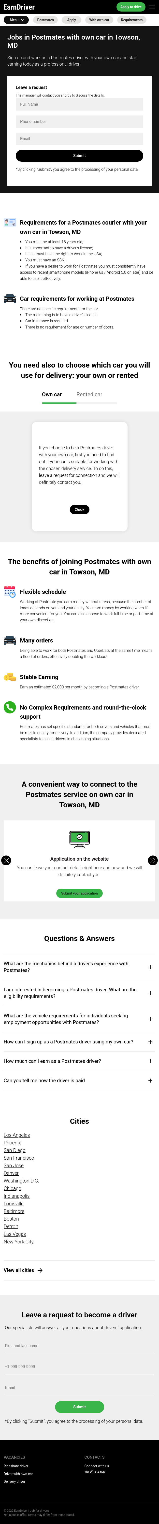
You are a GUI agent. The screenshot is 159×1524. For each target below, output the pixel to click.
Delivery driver (14, 1481)
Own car (52, 394)
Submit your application (79, 893)
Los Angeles (17, 1135)
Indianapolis (17, 1196)
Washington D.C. (21, 1181)
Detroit (11, 1226)
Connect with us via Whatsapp (97, 1468)
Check (79, 510)
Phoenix (12, 1143)
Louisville (14, 1204)
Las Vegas (15, 1234)
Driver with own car (18, 1474)
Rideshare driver (16, 1466)
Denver (11, 1173)
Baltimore (14, 1211)
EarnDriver (19, 7)
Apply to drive (131, 7)
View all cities (19, 1270)
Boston (11, 1219)
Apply (71, 20)
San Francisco (19, 1158)
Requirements (132, 20)
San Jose (14, 1165)
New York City (19, 1242)
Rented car (89, 394)
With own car (99, 20)
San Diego (15, 1150)
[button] (153, 860)
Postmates (45, 20)
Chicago (12, 1188)
